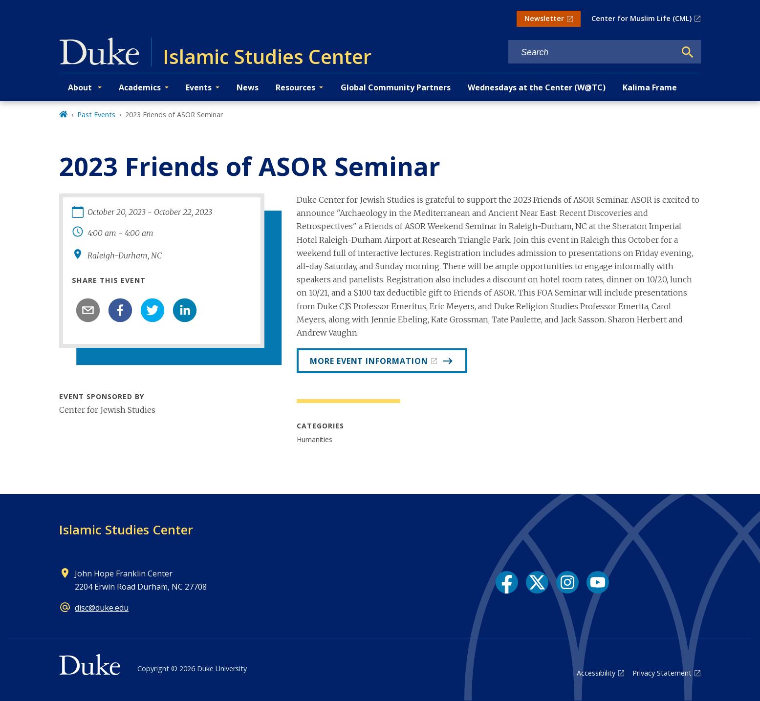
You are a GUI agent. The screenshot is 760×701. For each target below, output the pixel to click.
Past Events (96, 114)
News (248, 87)
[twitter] (152, 310)
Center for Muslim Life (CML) (641, 18)
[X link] (537, 582)
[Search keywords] (592, 52)
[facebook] (120, 310)
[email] (88, 310)
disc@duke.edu (102, 607)
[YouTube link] (597, 582)
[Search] (687, 52)
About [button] (81, 87)
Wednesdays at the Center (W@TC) (537, 87)
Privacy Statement (662, 673)
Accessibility (596, 673)
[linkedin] (185, 310)
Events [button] (199, 87)
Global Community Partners (396, 87)
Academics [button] (140, 87)
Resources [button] (295, 87)
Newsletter (544, 18)
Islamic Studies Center (126, 529)
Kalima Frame (650, 87)
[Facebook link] (507, 582)
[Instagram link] (567, 582)
